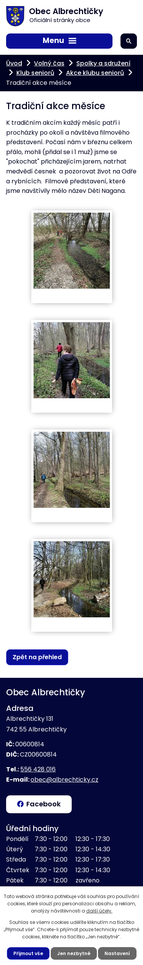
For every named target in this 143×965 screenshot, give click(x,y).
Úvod (14, 63)
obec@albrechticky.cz (64, 779)
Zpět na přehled (37, 657)
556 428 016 (38, 769)
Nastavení (117, 953)
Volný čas (49, 63)
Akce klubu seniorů (95, 72)
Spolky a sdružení (103, 63)
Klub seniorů (35, 72)
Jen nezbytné (73, 953)
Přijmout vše (28, 953)
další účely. (99, 911)
